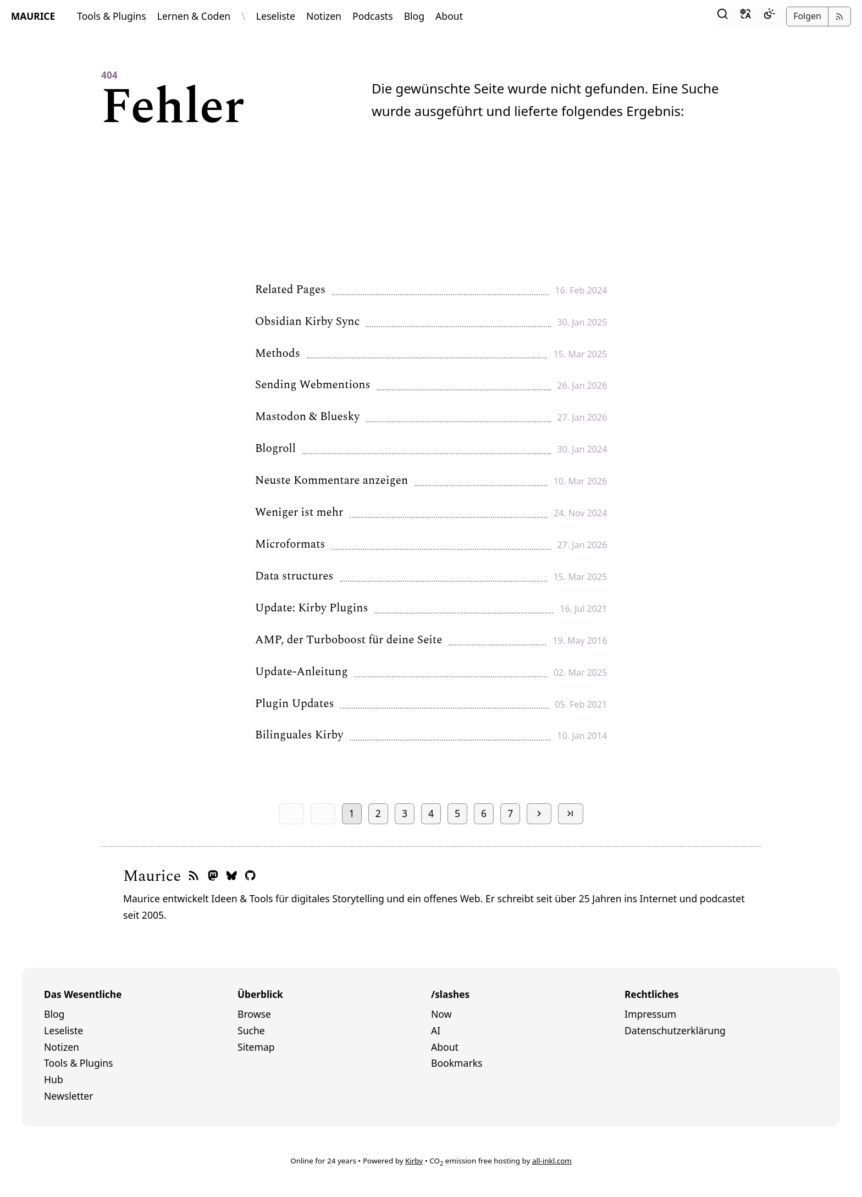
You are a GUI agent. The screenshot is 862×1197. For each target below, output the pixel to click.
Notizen (323, 16)
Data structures (294, 577)
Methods (277, 354)
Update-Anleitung (301, 672)
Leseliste (275, 16)
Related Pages (290, 290)
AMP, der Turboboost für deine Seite (349, 640)
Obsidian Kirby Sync (307, 322)
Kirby (414, 1161)
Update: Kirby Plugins (311, 608)
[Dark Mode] (769, 16)
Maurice (152, 876)
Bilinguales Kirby (299, 735)
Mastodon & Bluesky (307, 417)
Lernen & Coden (194, 16)
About (449, 16)
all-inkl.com (552, 1161)
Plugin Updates (294, 704)
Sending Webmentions (313, 385)
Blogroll (275, 449)
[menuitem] (140, 1014)
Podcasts (372, 16)
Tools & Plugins (111, 16)
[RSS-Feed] (193, 876)
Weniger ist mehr (299, 513)
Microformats (290, 545)
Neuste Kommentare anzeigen (331, 481)
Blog (414, 16)
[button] (722, 16)
